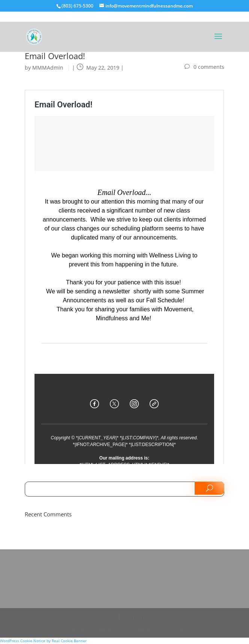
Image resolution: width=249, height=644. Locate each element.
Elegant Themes (111, 629)
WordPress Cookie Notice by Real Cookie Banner (43, 640)
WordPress (171, 629)
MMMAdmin (47, 67)
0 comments (209, 66)
